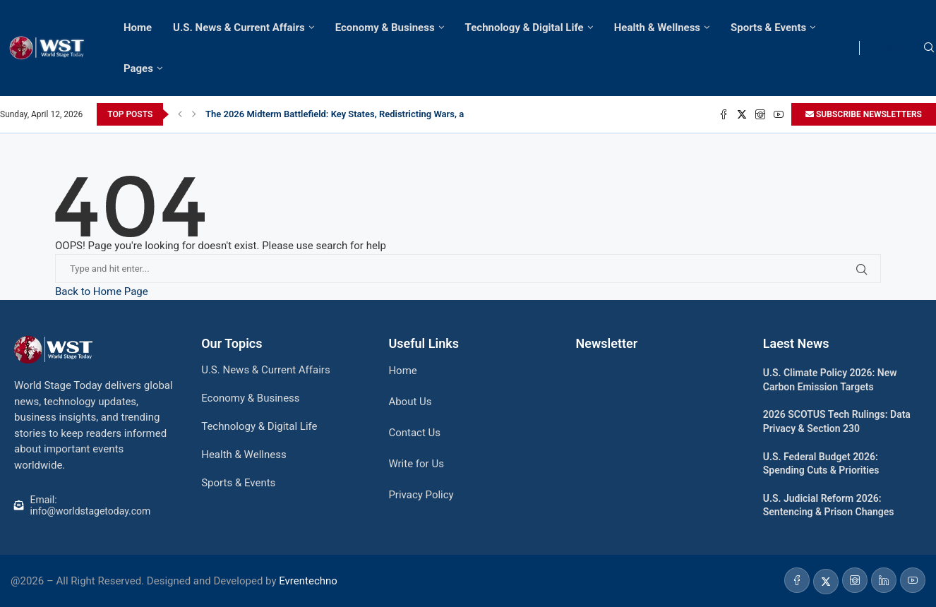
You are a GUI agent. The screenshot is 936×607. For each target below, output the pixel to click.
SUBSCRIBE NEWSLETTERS (863, 114)
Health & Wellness (657, 27)
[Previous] (180, 114)
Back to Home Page (101, 291)
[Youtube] (778, 114)
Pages (138, 68)
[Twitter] (742, 114)
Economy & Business (385, 27)
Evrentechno (308, 581)
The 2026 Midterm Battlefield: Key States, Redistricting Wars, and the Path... (362, 114)
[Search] (929, 48)
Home (138, 27)
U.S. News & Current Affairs (239, 27)
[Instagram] (760, 114)
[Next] (194, 114)
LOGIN (894, 48)
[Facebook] (723, 114)
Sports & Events (768, 27)
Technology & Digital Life (524, 27)
